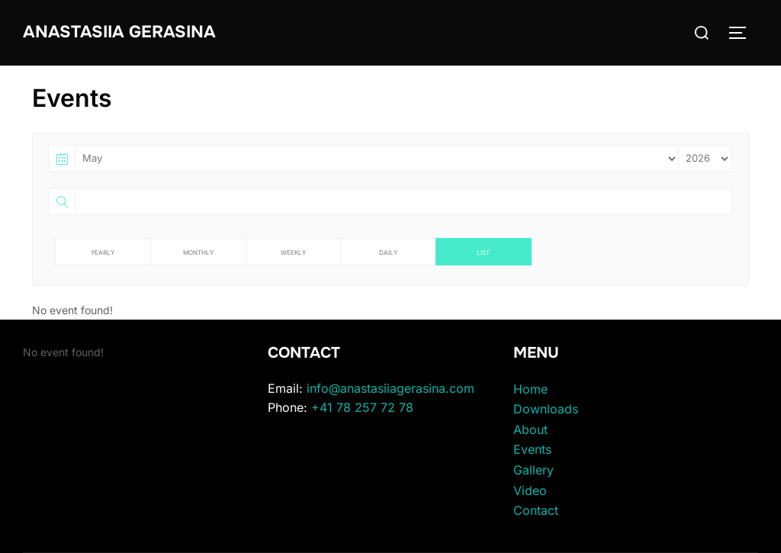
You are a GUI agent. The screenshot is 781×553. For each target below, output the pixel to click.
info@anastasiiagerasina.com (390, 388)
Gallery (533, 469)
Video (530, 490)
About (530, 429)
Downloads (545, 408)
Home (530, 389)
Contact (535, 510)
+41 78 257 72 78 (362, 407)
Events (532, 449)
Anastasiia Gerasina (119, 32)
